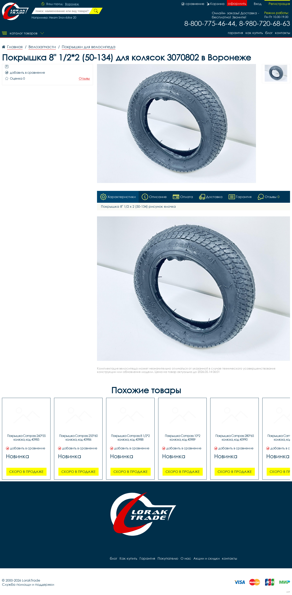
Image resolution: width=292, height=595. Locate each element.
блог (269, 33)
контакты (282, 33)
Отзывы (84, 78)
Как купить (254, 33)
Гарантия (235, 33)
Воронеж (72, 4)
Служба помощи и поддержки (28, 585)
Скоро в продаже (26, 472)
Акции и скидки (206, 558)
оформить (237, 3)
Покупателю (168, 558)
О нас (186, 558)
